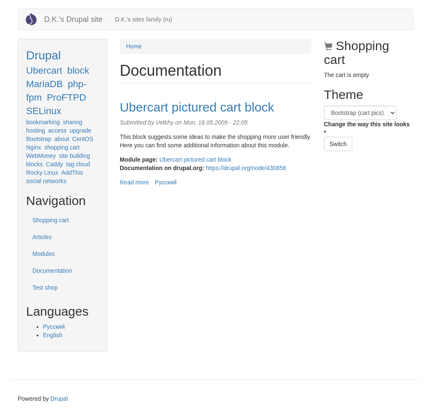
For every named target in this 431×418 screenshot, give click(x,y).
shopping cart (62, 147)
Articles (42, 237)
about (61, 139)
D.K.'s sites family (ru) (143, 19)
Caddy (54, 164)
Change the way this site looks (367, 128)
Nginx (33, 147)
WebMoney (41, 155)
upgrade (80, 130)
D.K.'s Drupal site (73, 19)
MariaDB (44, 84)
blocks (34, 164)
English (52, 335)
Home (134, 46)
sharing (72, 122)
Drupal (43, 55)
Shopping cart (50, 220)
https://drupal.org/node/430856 (246, 168)
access (57, 130)
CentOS (82, 139)
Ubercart (44, 70)
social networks (46, 181)
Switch (338, 144)
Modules (43, 253)
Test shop (45, 287)
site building (74, 155)
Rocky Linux (42, 172)
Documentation (52, 270)
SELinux (43, 111)
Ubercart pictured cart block (197, 107)
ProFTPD (66, 97)
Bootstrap (38, 139)
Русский (54, 326)
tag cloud (78, 164)
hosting (35, 130)
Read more (134, 182)
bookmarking (43, 122)
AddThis (72, 172)
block (78, 70)
